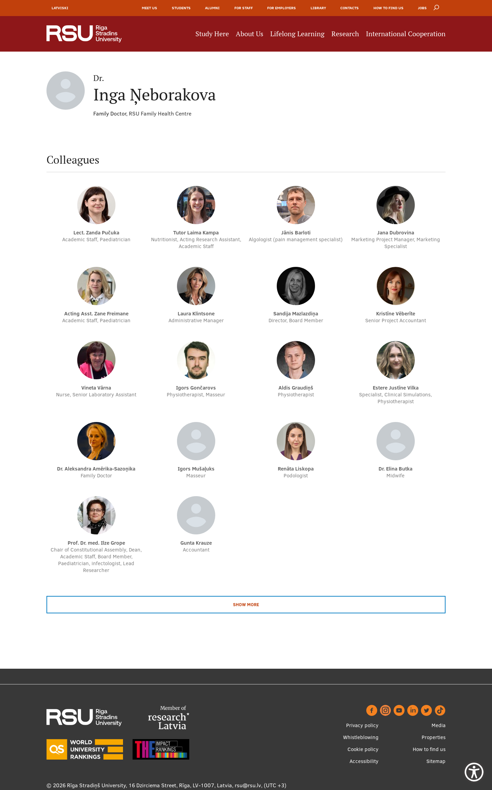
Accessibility (364, 761)
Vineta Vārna (96, 387)
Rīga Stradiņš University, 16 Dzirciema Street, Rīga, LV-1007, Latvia (149, 785)
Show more (246, 604)
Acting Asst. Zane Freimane (96, 313)
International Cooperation (406, 33)
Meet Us (149, 8)
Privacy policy (362, 725)
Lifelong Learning (297, 33)
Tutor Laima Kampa (196, 232)
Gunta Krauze (196, 542)
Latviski (60, 8)
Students (181, 8)
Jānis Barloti (296, 232)
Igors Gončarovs (196, 387)
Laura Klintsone (196, 313)
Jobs (422, 8)
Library (318, 8)
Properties (434, 737)
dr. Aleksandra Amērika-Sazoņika (96, 468)
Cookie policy (363, 749)
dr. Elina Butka (395, 468)
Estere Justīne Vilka (396, 387)
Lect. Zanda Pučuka (96, 232)
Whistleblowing (361, 737)
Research (345, 33)
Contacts (349, 8)
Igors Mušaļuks (196, 468)
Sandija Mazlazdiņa (295, 313)
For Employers (281, 8)
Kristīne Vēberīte (395, 313)
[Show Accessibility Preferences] (474, 772)
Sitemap (436, 761)
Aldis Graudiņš (295, 387)
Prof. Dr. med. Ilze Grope (96, 542)
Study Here (212, 33)
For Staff (243, 8)
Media (439, 725)
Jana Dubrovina (395, 232)
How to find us (388, 8)
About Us (249, 33)
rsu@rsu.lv (248, 785)
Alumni (212, 8)
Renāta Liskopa (296, 468)
